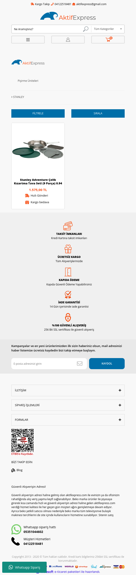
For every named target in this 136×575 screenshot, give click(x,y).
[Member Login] (68, 39)
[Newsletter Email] (49, 363)
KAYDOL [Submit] (107, 363)
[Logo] (68, 16)
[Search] (51, 29)
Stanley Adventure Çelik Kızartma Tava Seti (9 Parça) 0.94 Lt (38, 181)
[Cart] (108, 39)
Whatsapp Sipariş (24, 567)
